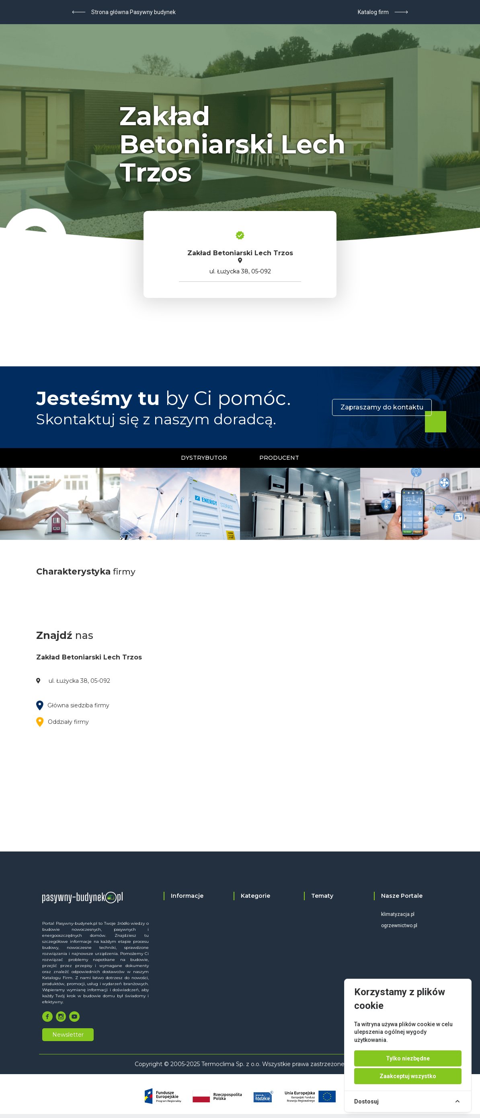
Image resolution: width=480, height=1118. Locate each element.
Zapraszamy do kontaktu (382, 407)
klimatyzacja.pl (397, 914)
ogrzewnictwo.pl (399, 925)
